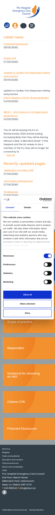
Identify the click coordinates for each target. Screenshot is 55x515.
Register (6, 452)
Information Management (18, 181)
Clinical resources (10, 463)
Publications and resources (14, 510)
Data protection (36, 510)
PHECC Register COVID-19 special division (26, 97)
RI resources (11, 192)
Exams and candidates (12, 467)
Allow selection (27, 304)
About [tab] (45, 207)
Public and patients (11, 456)
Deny (27, 313)
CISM (4, 470)
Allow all (27, 294)
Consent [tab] (10, 207)
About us (6, 449)
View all (10, 155)
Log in (15, 25)
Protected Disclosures (16, 44)
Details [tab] (27, 207)
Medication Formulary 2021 (19, 170)
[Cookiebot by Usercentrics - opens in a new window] (39, 199)
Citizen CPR (10, 58)
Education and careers (12, 459)
